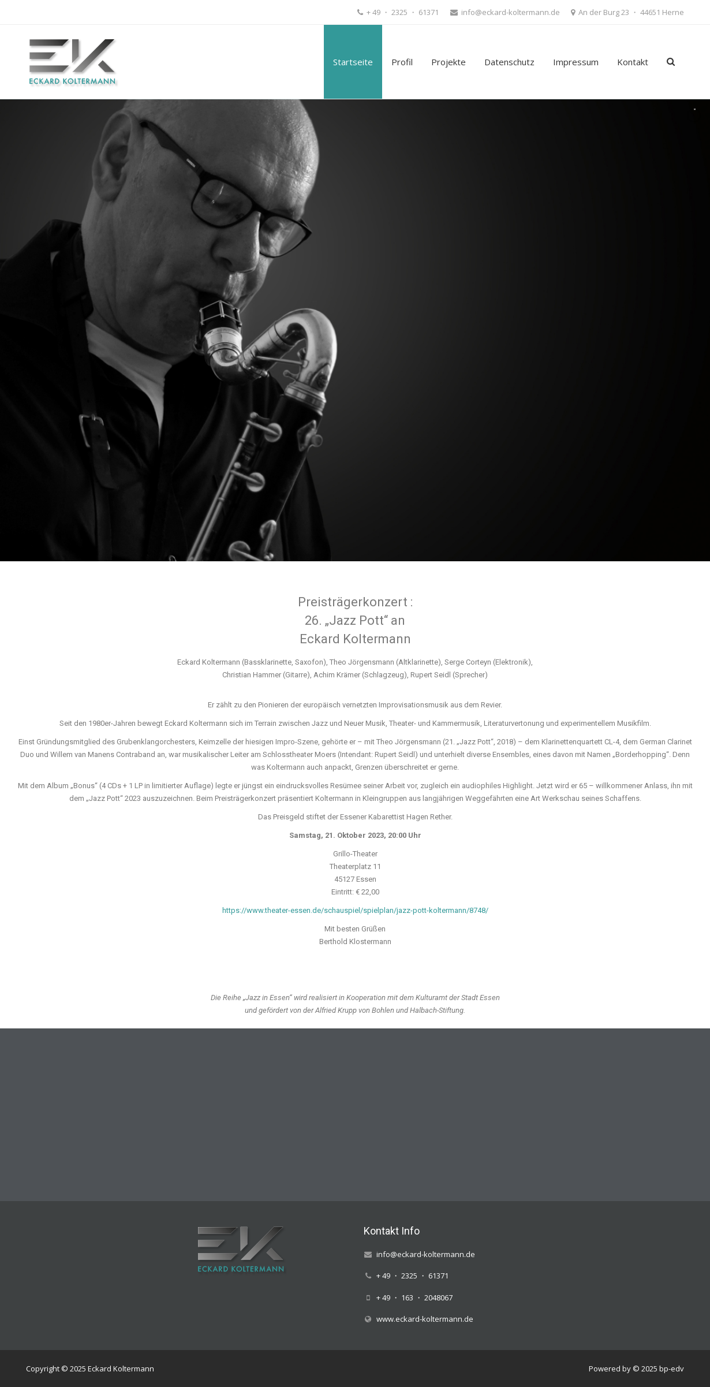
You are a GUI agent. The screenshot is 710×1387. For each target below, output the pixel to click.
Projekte (448, 62)
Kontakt (632, 62)
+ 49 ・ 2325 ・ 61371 (402, 12)
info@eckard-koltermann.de (509, 12)
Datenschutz (509, 62)
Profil (402, 62)
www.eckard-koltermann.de (424, 1319)
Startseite (353, 62)
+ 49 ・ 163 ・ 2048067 (414, 1297)
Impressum (576, 62)
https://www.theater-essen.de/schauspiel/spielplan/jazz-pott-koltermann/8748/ (355, 910)
